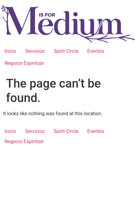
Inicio (10, 51)
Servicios (35, 51)
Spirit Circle (66, 51)
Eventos (95, 51)
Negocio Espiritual (24, 63)
